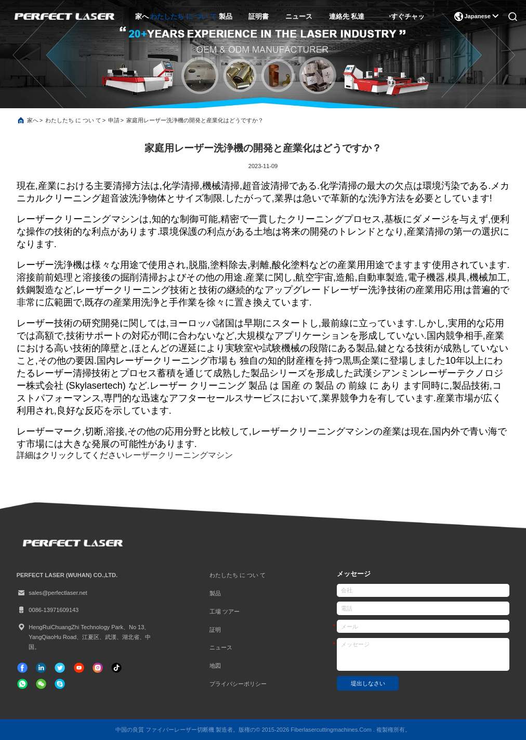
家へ (142, 16)
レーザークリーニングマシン (179, 455)
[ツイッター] (59, 667)
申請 (114, 120)
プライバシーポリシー (238, 684)
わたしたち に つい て (183, 16)
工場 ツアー (224, 611)
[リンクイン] (41, 667)
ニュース (298, 16)
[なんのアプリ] (22, 684)
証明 (215, 630)
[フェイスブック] (22, 667)
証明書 (258, 16)
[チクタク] (79, 667)
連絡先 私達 (347, 16)
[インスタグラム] (97, 667)
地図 (215, 665)
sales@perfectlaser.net (52, 593)
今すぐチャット (408, 16)
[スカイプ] (59, 684)
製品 (225, 16)
